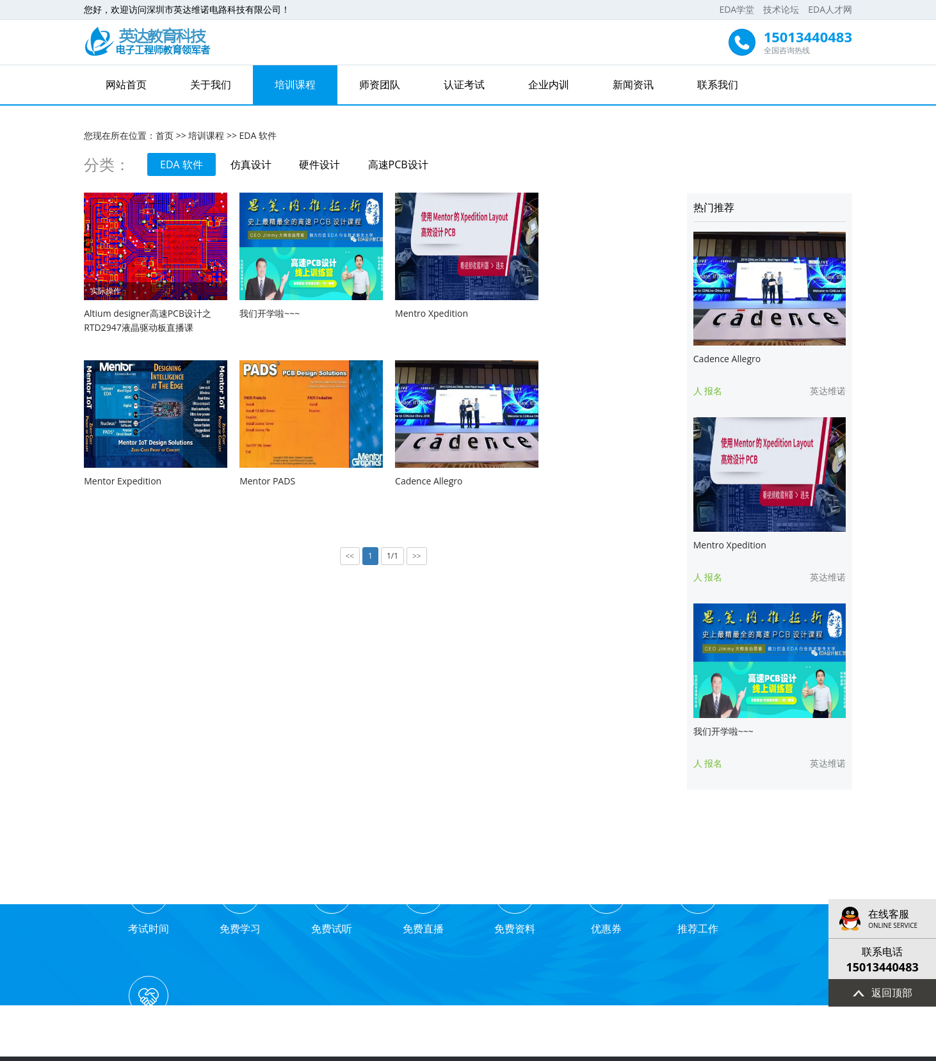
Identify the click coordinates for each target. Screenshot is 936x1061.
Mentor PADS (112, 474)
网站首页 (126, 84)
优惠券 (605, 904)
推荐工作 (695, 904)
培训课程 (295, 84)
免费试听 (331, 904)
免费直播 (422, 904)
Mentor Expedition (578, 310)
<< (348, 549)
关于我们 (210, 84)
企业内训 (548, 84)
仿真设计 (251, 164)
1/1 (390, 549)
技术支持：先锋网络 (594, 1049)
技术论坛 (781, 9)
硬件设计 (320, 164)
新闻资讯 (633, 84)
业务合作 (787, 904)
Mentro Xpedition (423, 310)
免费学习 (240, 904)
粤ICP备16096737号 (511, 1049)
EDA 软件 (258, 135)
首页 (164, 135)
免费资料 (513, 904)
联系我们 (717, 84)
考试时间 (148, 904)
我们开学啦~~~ (266, 310)
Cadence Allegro (269, 474)
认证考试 (464, 84)
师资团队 (379, 84)
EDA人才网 (830, 9)
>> (415, 549)
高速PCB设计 (399, 164)
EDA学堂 (736, 9)
